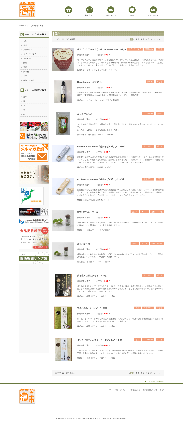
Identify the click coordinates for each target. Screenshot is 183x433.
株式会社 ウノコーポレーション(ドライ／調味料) (98, 100)
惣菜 (137, 308)
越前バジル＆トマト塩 (87, 212)
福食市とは (89, 15)
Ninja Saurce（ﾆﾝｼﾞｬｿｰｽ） (90, 82)
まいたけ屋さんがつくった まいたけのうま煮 (99, 340)
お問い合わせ (153, 15)
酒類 (25, 67)
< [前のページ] (126, 39)
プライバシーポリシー (118, 390)
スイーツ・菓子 (134, 49)
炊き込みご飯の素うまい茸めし (92, 275)
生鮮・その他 (156, 212)
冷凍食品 (149, 49)
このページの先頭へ (155, 381)
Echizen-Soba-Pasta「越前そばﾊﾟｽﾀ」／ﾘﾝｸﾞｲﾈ (100, 179)
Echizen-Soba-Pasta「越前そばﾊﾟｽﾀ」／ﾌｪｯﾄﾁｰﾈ (101, 146)
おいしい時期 (32, 26)
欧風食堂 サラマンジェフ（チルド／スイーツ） (97, 70)
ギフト (159, 49)
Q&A (132, 15)
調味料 (150, 82)
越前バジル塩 (83, 244)
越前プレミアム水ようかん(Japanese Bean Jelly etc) (103, 49)
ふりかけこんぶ (84, 114)
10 (151, 39)
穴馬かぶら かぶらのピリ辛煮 (92, 308)
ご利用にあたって (111, 15)
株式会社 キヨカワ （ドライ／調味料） (94, 230)
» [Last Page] (159, 39)
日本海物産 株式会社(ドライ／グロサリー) (95, 135)
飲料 (25, 63)
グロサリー (148, 113)
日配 (25, 41)
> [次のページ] (157, 39)
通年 (88, 55)
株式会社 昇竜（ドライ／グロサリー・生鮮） (96, 296)
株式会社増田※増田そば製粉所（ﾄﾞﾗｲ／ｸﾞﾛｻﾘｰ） (97, 167)
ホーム (68, 15)
